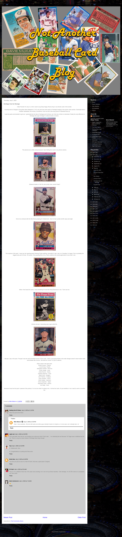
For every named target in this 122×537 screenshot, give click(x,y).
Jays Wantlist (95, 106)
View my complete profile (97, 118)
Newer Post (8, 517)
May (95, 189)
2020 (93, 211)
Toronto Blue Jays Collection (96, 129)
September (97, 163)
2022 (93, 206)
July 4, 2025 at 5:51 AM (20, 469)
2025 (93, 154)
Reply (10, 415)
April (95, 192)
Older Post (82, 517)
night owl (12, 434)
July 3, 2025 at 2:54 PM (30, 421)
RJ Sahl (11, 469)
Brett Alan (12, 459)
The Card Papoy (96, 127)
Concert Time (97, 178)
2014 (93, 225)
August (96, 166)
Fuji (10, 446)
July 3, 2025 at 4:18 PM (18, 446)
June (95, 187)
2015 (93, 222)
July (95, 168)
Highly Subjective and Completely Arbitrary (96, 124)
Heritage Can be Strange (98, 181)
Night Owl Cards (96, 146)
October (96, 161)
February (96, 196)
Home (45, 517)
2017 (93, 218)
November (97, 159)
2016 (93, 220)
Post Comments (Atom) (17, 521)
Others (94, 110)
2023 (93, 204)
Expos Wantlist (96, 104)
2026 (93, 152)
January (96, 199)
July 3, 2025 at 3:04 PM (21, 434)
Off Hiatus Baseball (97, 142)
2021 (93, 208)
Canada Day (97, 184)
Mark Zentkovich (14, 481)
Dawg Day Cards (96, 132)
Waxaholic (94, 140)
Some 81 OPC (97, 170)
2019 (93, 213)
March (96, 194)
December (97, 156)
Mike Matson (17, 421)
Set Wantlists (95, 108)
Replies (13, 418)
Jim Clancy (96, 176)
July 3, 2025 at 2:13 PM (28, 410)
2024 (93, 202)
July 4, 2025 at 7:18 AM (25, 481)
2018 (93, 215)
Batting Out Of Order (15, 410)
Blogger (68, 531)
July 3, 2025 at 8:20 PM (22, 459)
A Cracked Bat (96, 134)
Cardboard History (97, 144)
